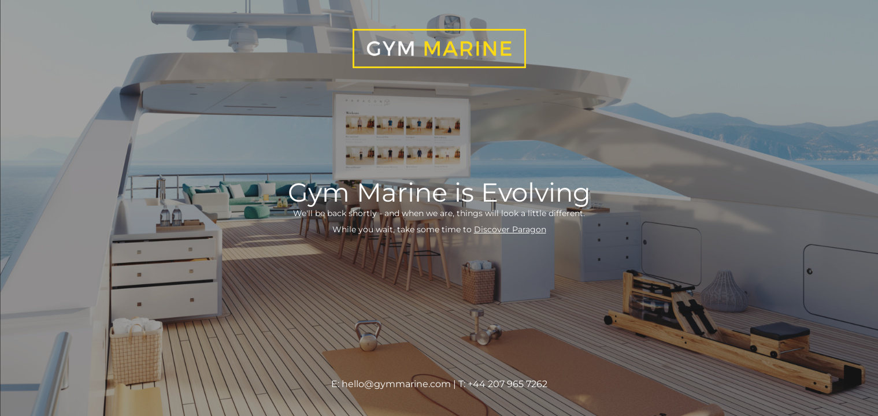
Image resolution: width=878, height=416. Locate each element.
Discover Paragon (510, 229)
